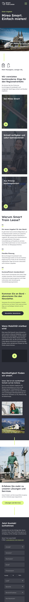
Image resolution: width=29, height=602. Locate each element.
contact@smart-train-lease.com (15, 540)
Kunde (6, 575)
